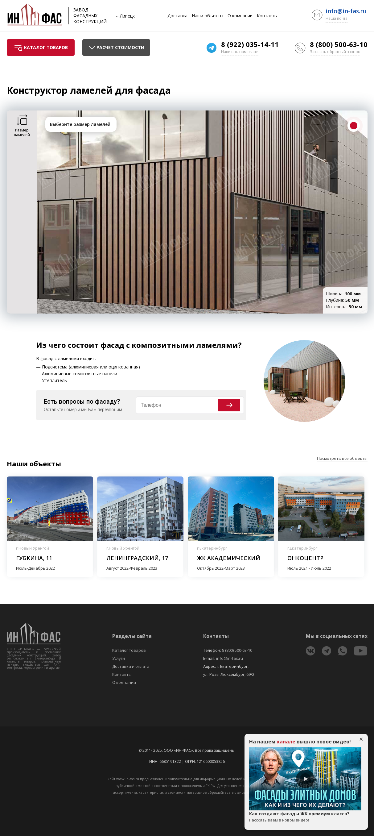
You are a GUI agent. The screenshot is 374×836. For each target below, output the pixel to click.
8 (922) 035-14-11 (250, 44)
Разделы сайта (132, 636)
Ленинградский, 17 (137, 558)
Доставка (177, 15)
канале (286, 741)
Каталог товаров (129, 650)
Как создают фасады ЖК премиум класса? (305, 817)
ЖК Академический (228, 558)
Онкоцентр (305, 558)
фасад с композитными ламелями (169, 345)
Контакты (267, 15)
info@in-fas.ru (346, 11)
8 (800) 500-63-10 (339, 44)
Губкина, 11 (34, 558)
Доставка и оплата (131, 666)
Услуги (118, 658)
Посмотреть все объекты (342, 458)
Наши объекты (207, 15)
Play (305, 779)
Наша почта (336, 18)
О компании (240, 15)
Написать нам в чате (239, 51)
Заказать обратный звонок (335, 51)
